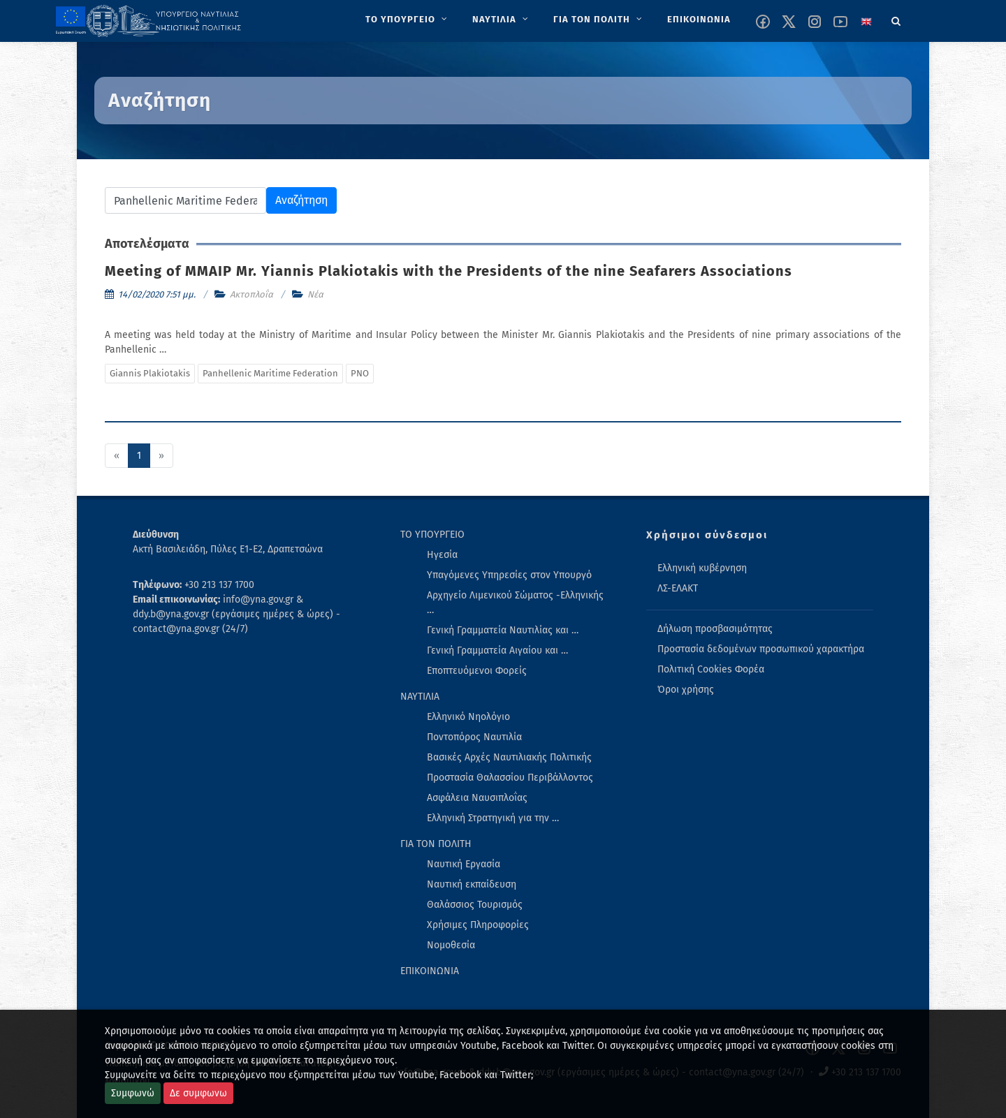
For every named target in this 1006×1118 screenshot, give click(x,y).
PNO (360, 373)
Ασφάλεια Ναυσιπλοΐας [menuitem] (477, 798)
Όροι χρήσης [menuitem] (685, 690)
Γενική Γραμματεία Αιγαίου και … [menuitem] (497, 650)
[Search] (896, 19)
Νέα (315, 294)
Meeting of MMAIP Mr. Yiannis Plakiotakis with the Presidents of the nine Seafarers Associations (448, 271)
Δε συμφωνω (198, 1093)
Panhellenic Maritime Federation (270, 373)
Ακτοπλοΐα (251, 294)
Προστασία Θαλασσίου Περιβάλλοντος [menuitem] (510, 778)
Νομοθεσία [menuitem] (451, 945)
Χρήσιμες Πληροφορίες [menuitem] (478, 925)
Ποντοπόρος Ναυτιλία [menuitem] (474, 737)
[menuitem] (407, 19)
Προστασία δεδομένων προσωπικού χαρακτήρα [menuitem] (760, 649)
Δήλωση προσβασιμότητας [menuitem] (715, 629)
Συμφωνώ (132, 1093)
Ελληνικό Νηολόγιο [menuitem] (468, 717)
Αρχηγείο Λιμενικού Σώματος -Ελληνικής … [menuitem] (515, 602)
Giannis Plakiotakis (150, 373)
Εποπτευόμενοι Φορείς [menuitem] (477, 671)
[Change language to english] (866, 21)
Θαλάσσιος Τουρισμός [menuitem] (475, 905)
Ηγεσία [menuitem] (442, 555)
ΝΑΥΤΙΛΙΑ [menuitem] (419, 697)
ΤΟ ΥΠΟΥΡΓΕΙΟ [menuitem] (432, 534)
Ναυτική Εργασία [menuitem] (463, 864)
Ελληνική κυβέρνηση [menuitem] (702, 568)
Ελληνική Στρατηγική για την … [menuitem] (493, 818)
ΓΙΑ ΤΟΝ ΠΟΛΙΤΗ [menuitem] (436, 844)
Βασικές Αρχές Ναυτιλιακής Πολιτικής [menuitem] (509, 757)
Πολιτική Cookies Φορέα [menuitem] (710, 669)
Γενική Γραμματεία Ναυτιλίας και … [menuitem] (502, 630)
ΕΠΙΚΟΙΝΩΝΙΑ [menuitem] (429, 971)
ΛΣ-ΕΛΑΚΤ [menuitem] (677, 588)
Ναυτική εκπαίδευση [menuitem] (471, 884)
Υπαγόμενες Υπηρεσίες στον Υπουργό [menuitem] (509, 575)
